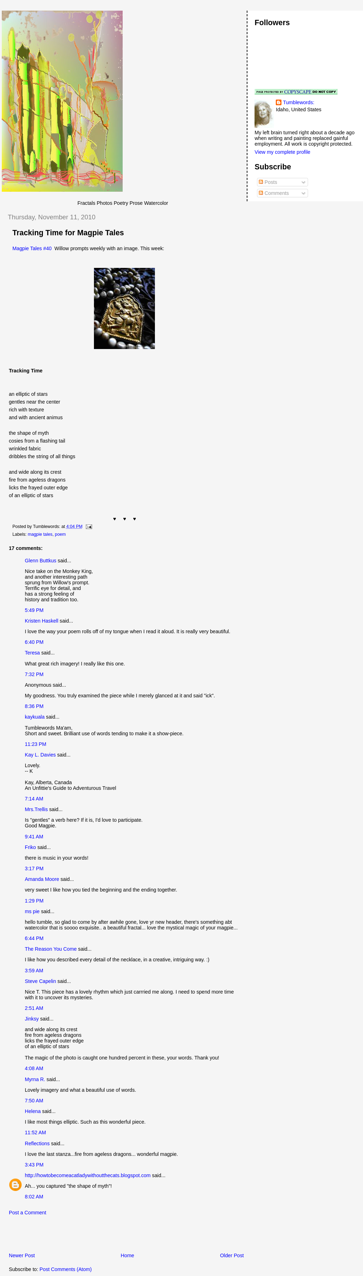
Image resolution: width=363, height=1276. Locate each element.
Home (127, 1255)
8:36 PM (34, 706)
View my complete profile (282, 152)
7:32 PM (34, 674)
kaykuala (35, 717)
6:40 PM (34, 642)
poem (60, 534)
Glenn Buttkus (40, 560)
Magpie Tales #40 (32, 248)
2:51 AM (34, 1008)
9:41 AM (34, 836)
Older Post (232, 1255)
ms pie (32, 911)
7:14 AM (34, 799)
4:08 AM (34, 1068)
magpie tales (40, 534)
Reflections (37, 1143)
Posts (268, 182)
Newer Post (22, 1255)
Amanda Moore (42, 879)
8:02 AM (34, 1196)
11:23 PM (35, 744)
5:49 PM (34, 610)
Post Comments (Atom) (66, 1269)
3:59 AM (34, 970)
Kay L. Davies (40, 755)
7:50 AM (34, 1100)
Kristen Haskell (41, 621)
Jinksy (32, 1019)
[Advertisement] (85, 1236)
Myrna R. (35, 1079)
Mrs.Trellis (36, 809)
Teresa (32, 653)
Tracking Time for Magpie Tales (68, 233)
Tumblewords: (298, 102)
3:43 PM (34, 1165)
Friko (30, 847)
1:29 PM (34, 901)
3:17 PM (34, 868)
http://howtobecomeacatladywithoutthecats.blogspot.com (88, 1175)
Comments (274, 193)
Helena (33, 1111)
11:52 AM (35, 1132)
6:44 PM (34, 938)
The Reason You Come (51, 949)
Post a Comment (27, 1212)
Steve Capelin (40, 981)
